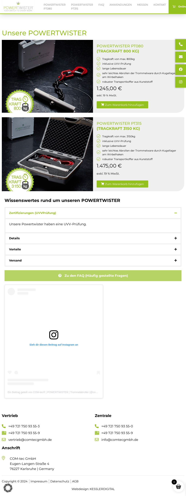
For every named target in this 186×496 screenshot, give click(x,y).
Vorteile (15, 249)
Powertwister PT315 (82, 6)
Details (14, 238)
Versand (15, 260)
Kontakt (159, 4)
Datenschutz (59, 481)
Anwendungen (121, 4)
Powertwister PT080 (55, 6)
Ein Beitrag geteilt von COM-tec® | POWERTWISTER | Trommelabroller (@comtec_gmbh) (59, 392)
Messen (142, 4)
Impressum (39, 481)
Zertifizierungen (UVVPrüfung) (32, 213)
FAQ (101, 4)
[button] (122, 104)
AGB (75, 481)
